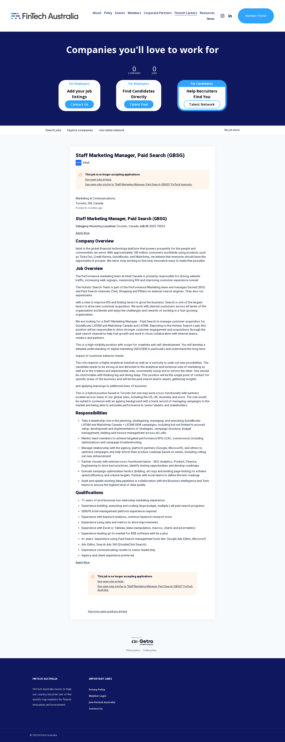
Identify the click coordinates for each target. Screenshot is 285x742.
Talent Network (202, 104)
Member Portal (255, 16)
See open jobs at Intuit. (98, 179)
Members (134, 13)
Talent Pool (139, 104)
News (210, 19)
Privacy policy (133, 650)
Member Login (97, 695)
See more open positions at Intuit (107, 611)
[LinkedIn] (229, 16)
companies (80, 130)
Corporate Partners (157, 13)
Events (120, 13)
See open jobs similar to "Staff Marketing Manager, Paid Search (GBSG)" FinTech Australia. (138, 184)
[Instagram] (222, 16)
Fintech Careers (185, 13)
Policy (108, 13)
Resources (207, 13)
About (96, 13)
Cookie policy (149, 650)
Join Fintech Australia (102, 702)
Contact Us (79, 104)
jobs (53, 130)
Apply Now (83, 233)
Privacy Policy (97, 689)
